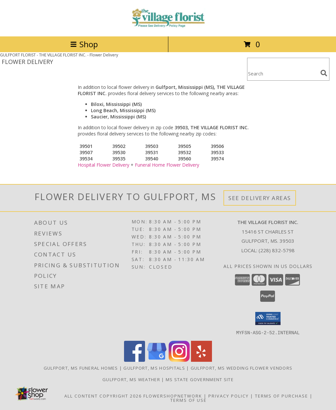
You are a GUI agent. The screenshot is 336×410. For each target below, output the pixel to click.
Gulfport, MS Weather (131, 379)
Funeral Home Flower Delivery (167, 165)
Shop (84, 44)
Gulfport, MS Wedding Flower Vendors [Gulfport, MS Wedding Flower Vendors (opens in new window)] (242, 368)
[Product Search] (282, 73)
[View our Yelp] (201, 360)
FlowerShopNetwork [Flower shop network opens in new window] (172, 396)
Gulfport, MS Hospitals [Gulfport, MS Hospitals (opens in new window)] (154, 368)
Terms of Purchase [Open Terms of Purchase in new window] (281, 396)
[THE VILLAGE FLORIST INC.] (168, 27)
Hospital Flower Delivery (103, 165)
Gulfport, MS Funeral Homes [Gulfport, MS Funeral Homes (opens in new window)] (81, 368)
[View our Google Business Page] (156, 360)
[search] (324, 73)
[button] (268, 318)
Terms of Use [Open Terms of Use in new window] (188, 400)
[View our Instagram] (179, 360)
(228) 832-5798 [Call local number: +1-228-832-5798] (277, 250)
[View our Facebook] (134, 360)
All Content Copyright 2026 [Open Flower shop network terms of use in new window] (103, 396)
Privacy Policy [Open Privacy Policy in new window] (228, 396)
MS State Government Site (200, 379)
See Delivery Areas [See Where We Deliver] (259, 198)
